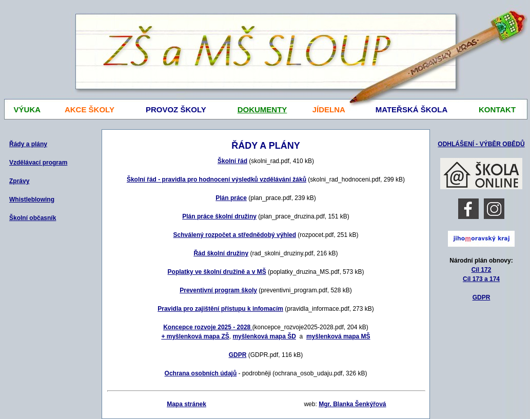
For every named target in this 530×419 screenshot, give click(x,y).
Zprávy (19, 181)
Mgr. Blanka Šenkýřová (352, 404)
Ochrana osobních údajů (201, 373)
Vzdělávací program (38, 162)
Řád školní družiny (220, 253)
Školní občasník (32, 218)
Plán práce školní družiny (219, 216)
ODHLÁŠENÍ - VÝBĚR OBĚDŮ (481, 144)
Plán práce (231, 198)
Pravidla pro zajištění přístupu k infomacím (220, 308)
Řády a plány (28, 144)
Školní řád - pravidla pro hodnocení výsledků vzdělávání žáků (216, 179)
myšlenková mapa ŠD (264, 336)
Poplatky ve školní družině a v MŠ (217, 271)
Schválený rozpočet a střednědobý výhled (234, 234)
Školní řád (232, 161)
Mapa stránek (186, 404)
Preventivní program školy (218, 290)
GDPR (481, 297)
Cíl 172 (482, 269)
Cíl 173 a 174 (481, 279)
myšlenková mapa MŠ (338, 336)
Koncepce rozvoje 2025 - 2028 (207, 327)
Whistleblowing (31, 199)
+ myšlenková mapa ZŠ (195, 336)
